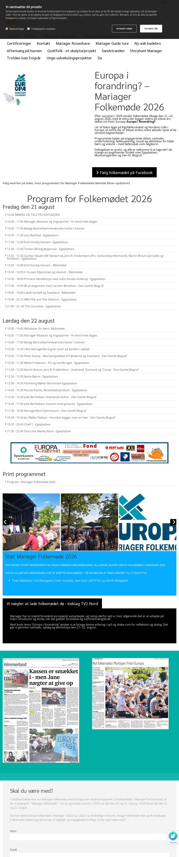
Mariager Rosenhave (73, 43)
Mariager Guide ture (112, 43)
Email (13, 849)
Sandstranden (113, 50)
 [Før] (6, 522)
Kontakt (43, 43)
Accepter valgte (124, 28)
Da (100, 57)
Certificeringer (19, 43)
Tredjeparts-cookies (41, 29)
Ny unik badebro (147, 43)
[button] (124, 172)
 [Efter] (173, 522)
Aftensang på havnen (24, 50)
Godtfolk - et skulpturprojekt (71, 50)
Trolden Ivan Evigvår (24, 57)
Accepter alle (151, 28)
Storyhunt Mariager (146, 50)
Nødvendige (15, 29)
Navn (13, 831)
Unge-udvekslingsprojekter (69, 57)
